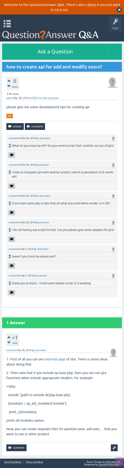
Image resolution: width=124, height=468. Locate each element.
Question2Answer (109, 464)
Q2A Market (113, 462)
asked (9, 98)
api (9, 116)
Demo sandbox (34, 462)
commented (14, 138)
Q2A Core (38, 98)
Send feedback (12, 462)
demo (91, 5)
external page (55, 359)
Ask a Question (55, 51)
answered (11, 350)
